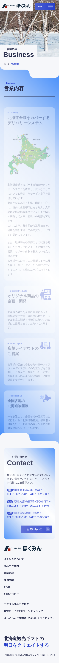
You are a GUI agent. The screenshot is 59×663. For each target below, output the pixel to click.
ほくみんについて (14, 559)
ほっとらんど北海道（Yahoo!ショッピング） (29, 618)
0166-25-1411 (20, 494)
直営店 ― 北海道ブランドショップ (23, 611)
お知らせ (9, 587)
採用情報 (9, 580)
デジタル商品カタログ (16, 604)
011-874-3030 (20, 505)
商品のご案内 (11, 566)
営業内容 (15, 64)
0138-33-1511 (20, 517)
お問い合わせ (11, 594)
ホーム (6, 64)
